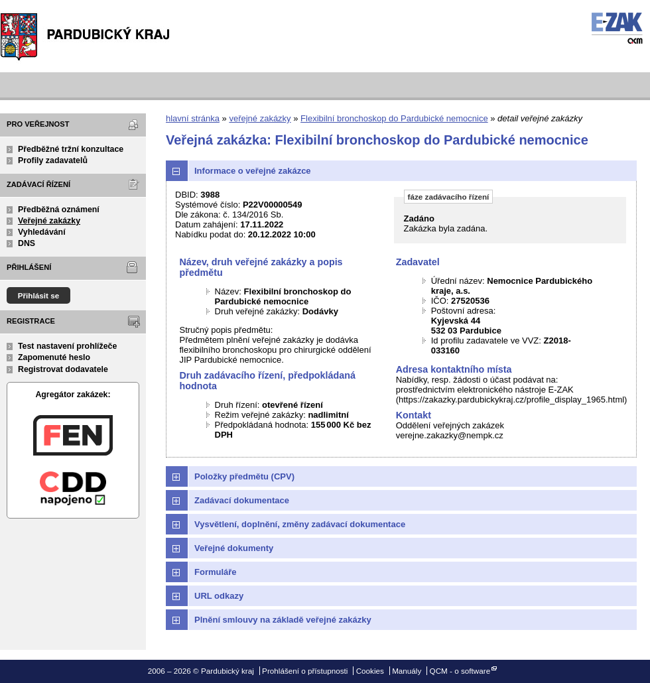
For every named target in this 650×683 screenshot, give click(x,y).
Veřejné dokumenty (233, 548)
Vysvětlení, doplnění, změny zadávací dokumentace (299, 524)
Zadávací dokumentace (241, 500)
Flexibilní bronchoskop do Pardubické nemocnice (394, 118)
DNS (26, 243)
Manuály (406, 670)
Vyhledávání (42, 232)
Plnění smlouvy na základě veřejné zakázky (282, 620)
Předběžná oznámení (58, 209)
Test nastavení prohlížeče (67, 346)
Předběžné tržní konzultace (70, 149)
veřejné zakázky (260, 118)
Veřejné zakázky (49, 220)
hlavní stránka (193, 118)
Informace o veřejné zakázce (252, 171)
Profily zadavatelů (53, 160)
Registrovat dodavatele (63, 369)
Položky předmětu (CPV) (244, 476)
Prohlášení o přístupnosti (305, 670)
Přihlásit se (39, 295)
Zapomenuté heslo (54, 357)
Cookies (370, 670)
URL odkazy (218, 596)
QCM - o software (460, 670)
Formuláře (215, 572)
